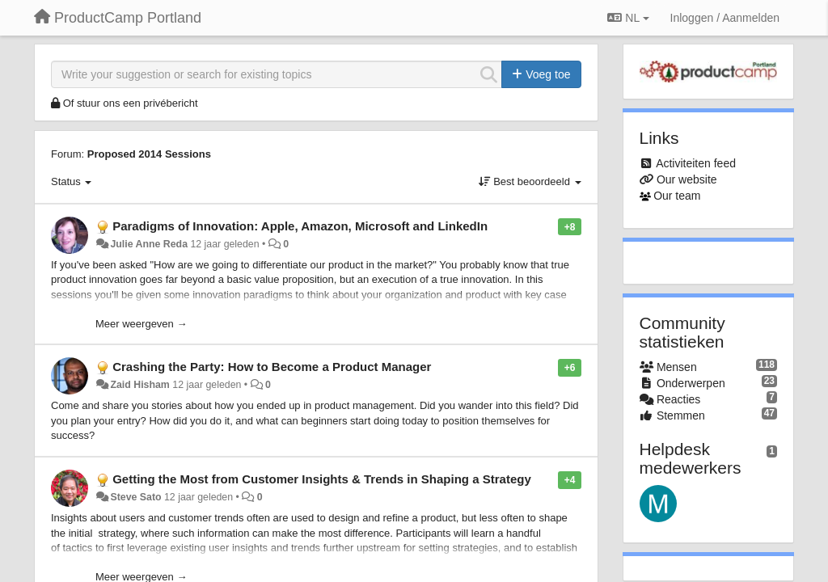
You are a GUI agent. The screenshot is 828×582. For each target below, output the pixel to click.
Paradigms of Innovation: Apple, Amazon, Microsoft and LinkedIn (300, 226)
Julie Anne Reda (149, 244)
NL (627, 17)
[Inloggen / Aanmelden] (725, 18)
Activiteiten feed (696, 163)
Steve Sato (135, 497)
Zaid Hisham (139, 384)
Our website (687, 179)
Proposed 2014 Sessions (149, 154)
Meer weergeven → (141, 324)
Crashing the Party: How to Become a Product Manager (271, 366)
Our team (676, 195)
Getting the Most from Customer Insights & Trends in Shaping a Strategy (321, 479)
